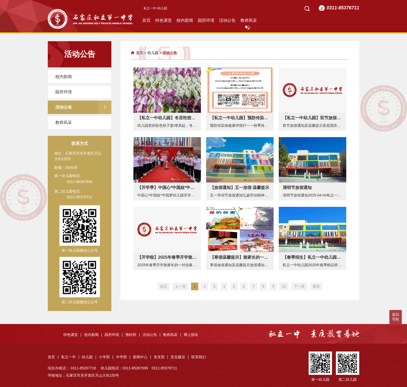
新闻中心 (142, 357)
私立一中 (150, 8)
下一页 (299, 286)
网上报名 (191, 335)
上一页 (180, 286)
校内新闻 (185, 20)
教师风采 (248, 20)
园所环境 (206, 20)
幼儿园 (152, 53)
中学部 (123, 357)
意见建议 (180, 357)
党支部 (161, 357)
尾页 (316, 286)
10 (284, 286)
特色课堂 (163, 20)
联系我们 (198, 357)
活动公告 (227, 20)
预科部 (132, 335)
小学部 (106, 357)
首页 (146, 20)
